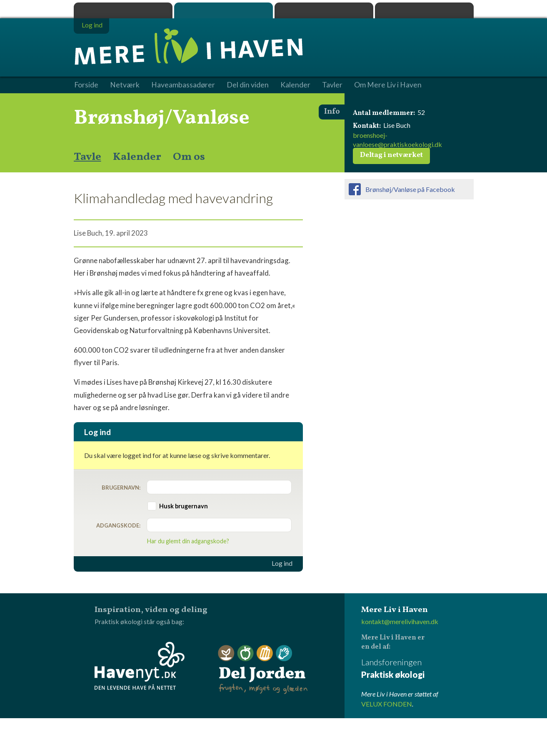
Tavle (87, 157)
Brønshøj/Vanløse (162, 118)
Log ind (282, 563)
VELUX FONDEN (386, 704)
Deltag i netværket (391, 155)
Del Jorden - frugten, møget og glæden (263, 669)
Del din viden (248, 85)
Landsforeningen (417, 669)
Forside (86, 85)
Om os (189, 157)
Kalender (137, 157)
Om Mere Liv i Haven (388, 85)
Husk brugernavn (183, 506)
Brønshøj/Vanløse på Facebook (410, 189)
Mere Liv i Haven (223, 10)
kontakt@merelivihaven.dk (399, 621)
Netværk (125, 85)
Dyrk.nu (324, 10)
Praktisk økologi (123, 10)
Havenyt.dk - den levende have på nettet (140, 666)
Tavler (332, 85)
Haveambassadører (183, 85)
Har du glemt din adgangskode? (188, 541)
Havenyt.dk (424, 10)
